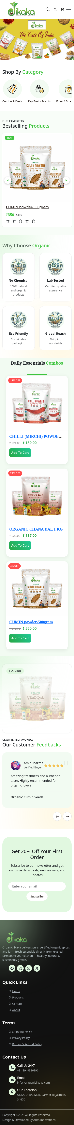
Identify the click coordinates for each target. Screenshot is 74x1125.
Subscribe (36, 896)
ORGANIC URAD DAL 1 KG (28, 207)
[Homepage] (12, 9)
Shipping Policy (20, 1031)
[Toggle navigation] (69, 9)
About (14, 1010)
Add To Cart (20, 453)
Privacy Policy (19, 1038)
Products (16, 997)
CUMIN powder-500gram (31, 622)
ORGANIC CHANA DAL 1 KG (36, 529)
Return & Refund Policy (25, 1044)
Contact (15, 1004)
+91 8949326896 (27, 1070)
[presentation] (7, 180)
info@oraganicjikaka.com (33, 1082)
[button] (35, 57)
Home (14, 991)
